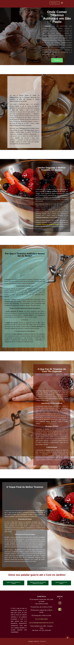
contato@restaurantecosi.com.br (42, 622)
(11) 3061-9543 (42, 619)
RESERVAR (54, 3)
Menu (62, 2)
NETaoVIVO (43, 641)
